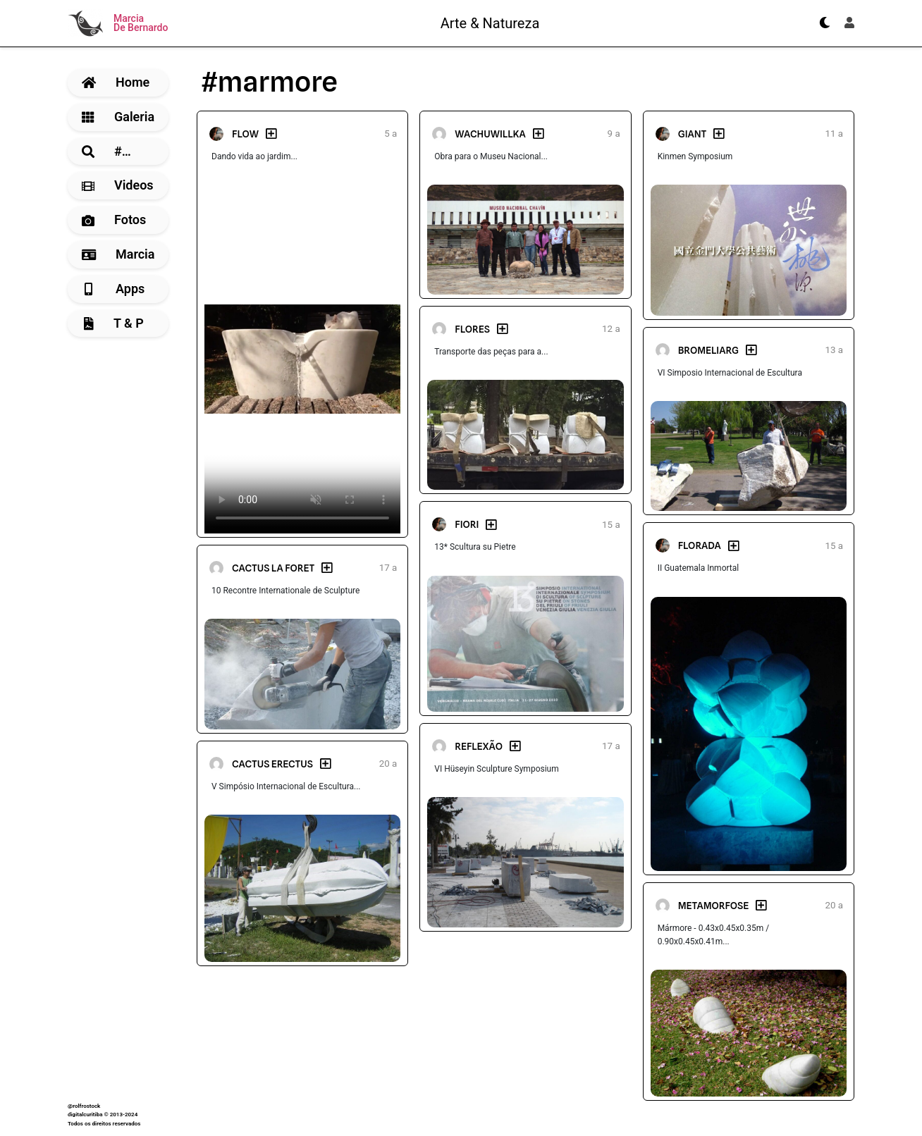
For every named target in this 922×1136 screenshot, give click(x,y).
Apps (115, 288)
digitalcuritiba (85, 1114)
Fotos (114, 219)
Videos (118, 185)
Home (115, 82)
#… (106, 151)
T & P (114, 323)
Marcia (118, 254)
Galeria (118, 116)
